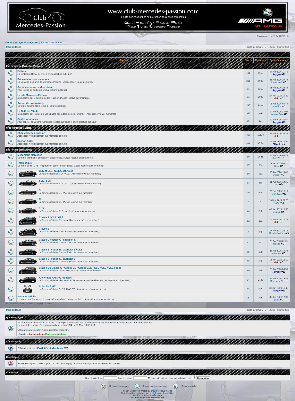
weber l (276, 175)
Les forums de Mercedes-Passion (24, 66)
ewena (276, 212)
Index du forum (13, 47)
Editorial (22, 71)
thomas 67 (276, 82)
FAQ (150, 23)
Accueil (130, 23)
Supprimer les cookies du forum (19, 303)
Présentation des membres (33, 79)
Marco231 (277, 194)
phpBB (154, 391)
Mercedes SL (276, 281)
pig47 (276, 203)
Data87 (116, 363)
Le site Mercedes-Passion (32, 95)
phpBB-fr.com (156, 393)
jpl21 (276, 299)
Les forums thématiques (19, 149)
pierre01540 (277, 114)
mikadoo (276, 253)
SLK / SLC (45, 180)
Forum (131, 27)
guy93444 (38, 348)
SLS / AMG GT (47, 286)
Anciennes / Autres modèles (55, 277)
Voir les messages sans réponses (22, 42)
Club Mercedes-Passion (19, 128)
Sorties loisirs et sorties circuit (35, 87)
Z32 (277, 184)
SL (40, 190)
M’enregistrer (157, 27)
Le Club (176, 23)
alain (276, 98)
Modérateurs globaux (55, 334)
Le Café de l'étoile (27, 111)
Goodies (143, 27)
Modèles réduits (26, 296)
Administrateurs (36, 334)
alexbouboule (56, 348)
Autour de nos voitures (30, 103)
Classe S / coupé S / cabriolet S (57, 258)
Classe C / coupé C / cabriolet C (57, 239)
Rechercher (163, 23)
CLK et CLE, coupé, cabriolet (56, 171)
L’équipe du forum (44, 303)
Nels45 (276, 243)
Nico (276, 166)
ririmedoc (276, 106)
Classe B (44, 228)
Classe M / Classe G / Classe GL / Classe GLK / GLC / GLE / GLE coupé (80, 267)
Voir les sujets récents (51, 42)
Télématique (24, 163)
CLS (41, 208)
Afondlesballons (277, 233)
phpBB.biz (169, 393)
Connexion (173, 27)
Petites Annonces (27, 119)
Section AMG (25, 141)
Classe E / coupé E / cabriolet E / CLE (60, 249)
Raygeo (276, 74)
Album (141, 23)
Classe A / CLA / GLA (51, 217)
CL (40, 199)
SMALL (276, 144)
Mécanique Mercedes (29, 155)
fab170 (276, 158)
